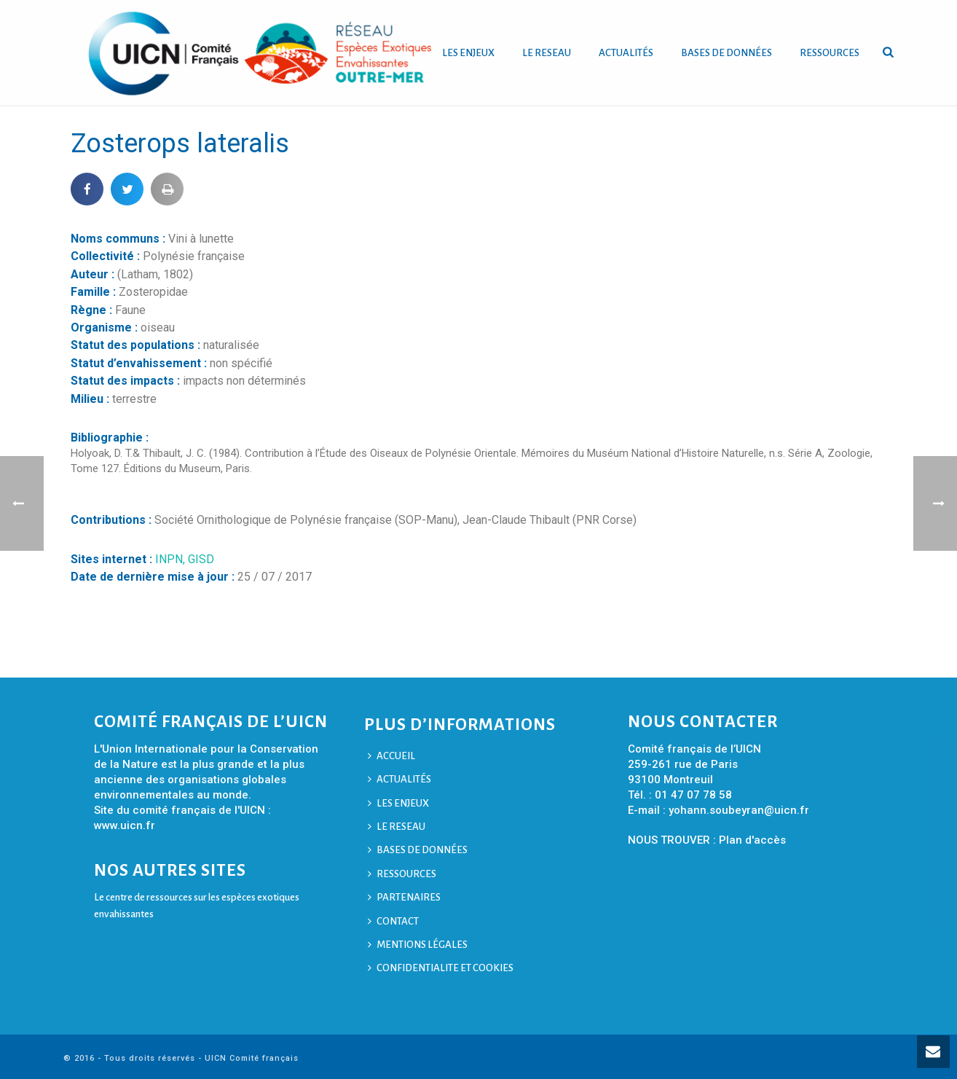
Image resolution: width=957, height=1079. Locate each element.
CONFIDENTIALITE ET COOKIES (440, 967)
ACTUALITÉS (626, 52)
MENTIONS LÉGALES (418, 944)
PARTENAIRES (404, 897)
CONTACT (393, 921)
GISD (201, 559)
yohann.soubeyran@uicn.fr (739, 810)
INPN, (171, 559)
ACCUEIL (391, 755)
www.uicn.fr (124, 825)
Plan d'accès (752, 840)
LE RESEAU (546, 52)
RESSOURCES (829, 52)
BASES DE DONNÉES (726, 52)
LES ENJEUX (468, 52)
